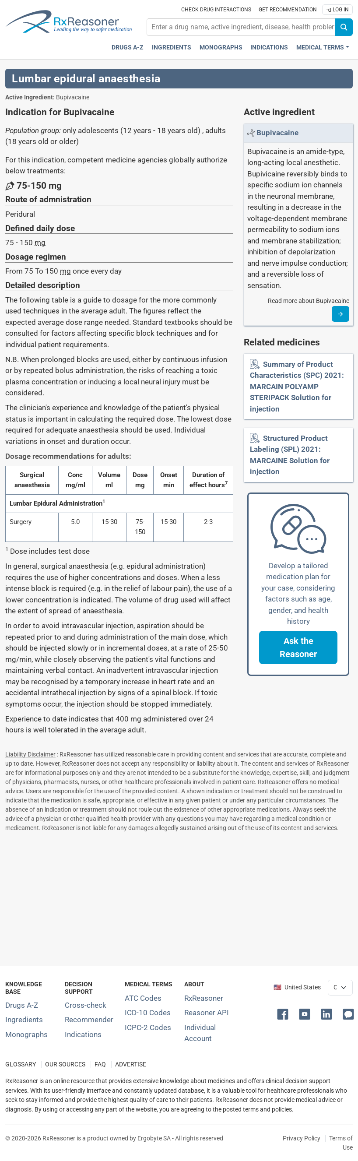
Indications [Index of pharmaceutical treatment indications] (83, 1034)
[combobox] (241, 27)
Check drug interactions (216, 10)
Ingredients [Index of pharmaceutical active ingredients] (24, 1019)
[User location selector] (340, 988)
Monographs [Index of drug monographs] (26, 1034)
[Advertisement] (179, 897)
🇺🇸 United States (297, 987)
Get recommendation (288, 10)
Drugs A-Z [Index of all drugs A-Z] (21, 1005)
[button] (298, 647)
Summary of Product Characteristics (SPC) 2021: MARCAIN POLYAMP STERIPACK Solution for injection (297, 386)
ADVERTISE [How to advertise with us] (130, 1064)
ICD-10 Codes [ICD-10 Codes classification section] (148, 1012)
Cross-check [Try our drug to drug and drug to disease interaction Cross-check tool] (85, 1005)
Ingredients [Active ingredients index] (171, 47)
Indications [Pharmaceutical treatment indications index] (269, 47)
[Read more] (340, 314)
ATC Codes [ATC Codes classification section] (143, 998)
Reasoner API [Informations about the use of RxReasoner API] (206, 1012)
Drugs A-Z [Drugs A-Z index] (128, 47)
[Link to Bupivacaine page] (277, 132)
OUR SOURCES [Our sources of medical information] (65, 1064)
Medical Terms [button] (320, 47)
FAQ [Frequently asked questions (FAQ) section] (100, 1064)
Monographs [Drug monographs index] (221, 47)
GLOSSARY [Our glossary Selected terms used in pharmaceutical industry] (20, 1064)
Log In (337, 10)
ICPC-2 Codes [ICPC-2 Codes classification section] (148, 1027)
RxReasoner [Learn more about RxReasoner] (203, 998)
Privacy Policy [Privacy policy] (301, 1138)
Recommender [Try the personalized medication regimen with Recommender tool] (89, 1019)
